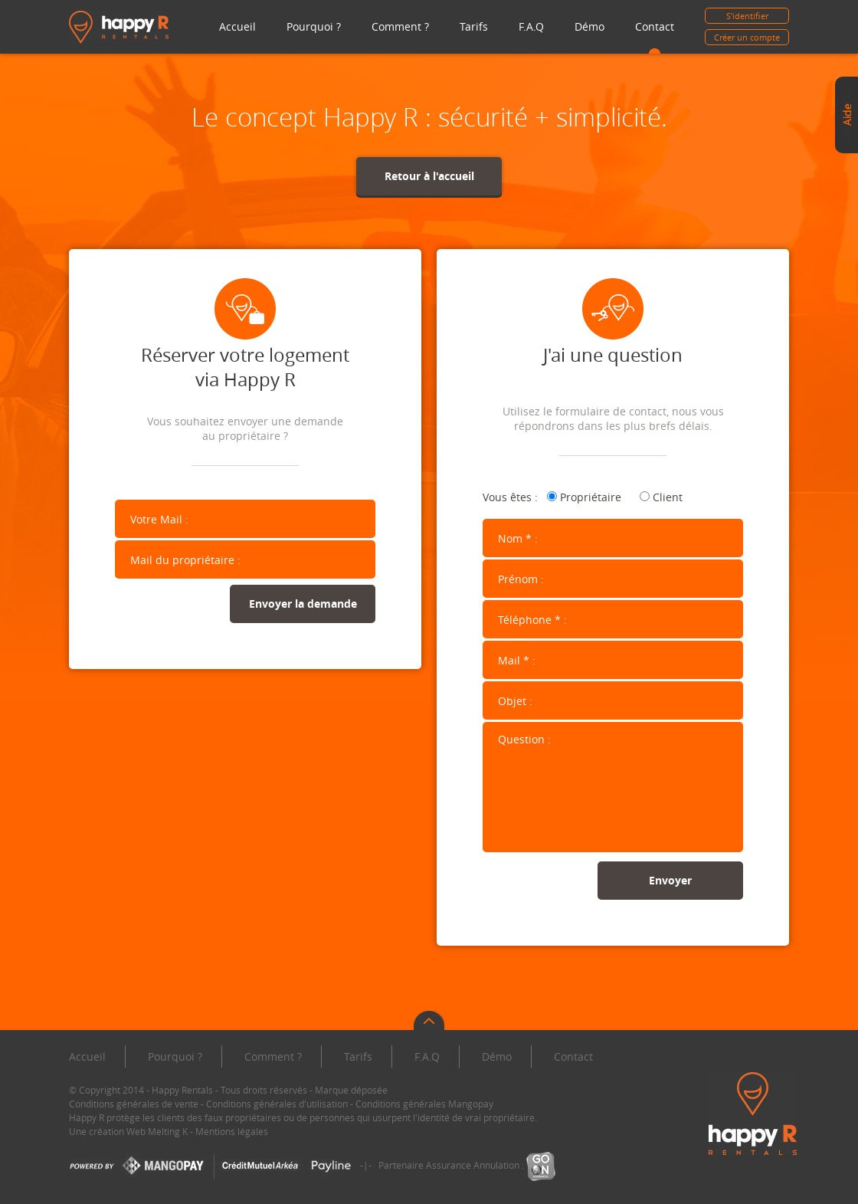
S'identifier (747, 15)
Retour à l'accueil (429, 176)
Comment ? (400, 26)
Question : (613, 787)
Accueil (237, 26)
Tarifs (474, 26)
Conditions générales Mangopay (424, 1103)
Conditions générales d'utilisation (277, 1103)
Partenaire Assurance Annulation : (466, 1165)
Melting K (168, 1131)
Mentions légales (231, 1131)
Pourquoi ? (314, 26)
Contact (654, 26)
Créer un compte (747, 37)
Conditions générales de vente (133, 1103)
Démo (589, 26)
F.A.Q (531, 26)
